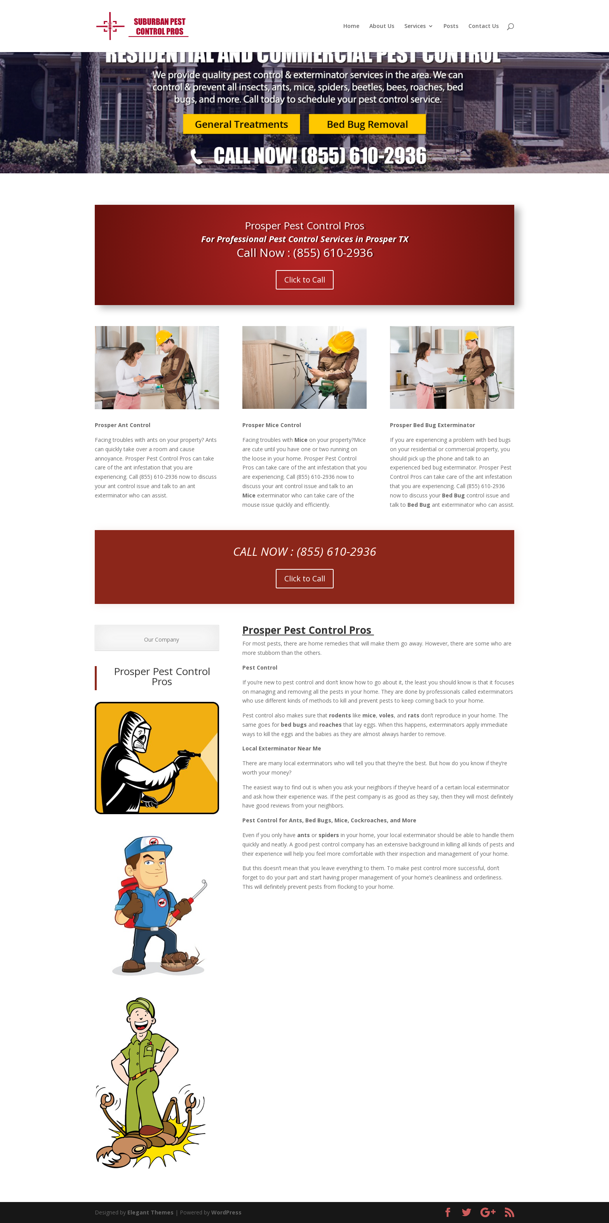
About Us (381, 26)
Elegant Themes (150, 1212)
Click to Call (304, 279)
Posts (451, 26)
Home (351, 26)
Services (415, 26)
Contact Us (483, 26)
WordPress (226, 1212)
